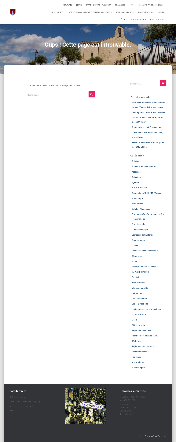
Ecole (134, 261)
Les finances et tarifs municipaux (146, 309)
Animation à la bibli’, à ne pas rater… (147, 127)
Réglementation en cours (143, 346)
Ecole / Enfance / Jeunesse (151, 5)
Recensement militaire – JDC (145, 336)
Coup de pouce (138, 240)
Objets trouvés (138, 325)
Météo (79, 5)
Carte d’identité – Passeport (98, 5)
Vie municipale (58, 12)
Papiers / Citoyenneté (141, 330)
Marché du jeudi (139, 314)
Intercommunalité (125, 12)
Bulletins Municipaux (141, 209)
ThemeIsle (161, 436)
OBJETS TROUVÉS (157, 19)
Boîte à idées (137, 204)
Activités (135, 161)
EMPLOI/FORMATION (141, 272)
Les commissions (140, 304)
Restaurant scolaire (140, 352)
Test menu (136, 357)
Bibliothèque (137, 198)
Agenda (135, 182)
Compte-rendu (138, 224)
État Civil (135, 277)
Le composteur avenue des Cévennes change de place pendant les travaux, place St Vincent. (148, 117)
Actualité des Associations (144, 166)
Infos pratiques (145, 12)
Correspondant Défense (142, 235)
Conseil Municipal (140, 229)
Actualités (67, 5)
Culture (160, 12)
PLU (133, 5)
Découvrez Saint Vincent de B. (133, 19)
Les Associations (139, 299)
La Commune (138, 293)
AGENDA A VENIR (139, 188)
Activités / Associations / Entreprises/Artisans (90, 12)
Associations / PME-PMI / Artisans (147, 193)
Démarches (121, 5)
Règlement (136, 341)
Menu (134, 320)
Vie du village (138, 362)
